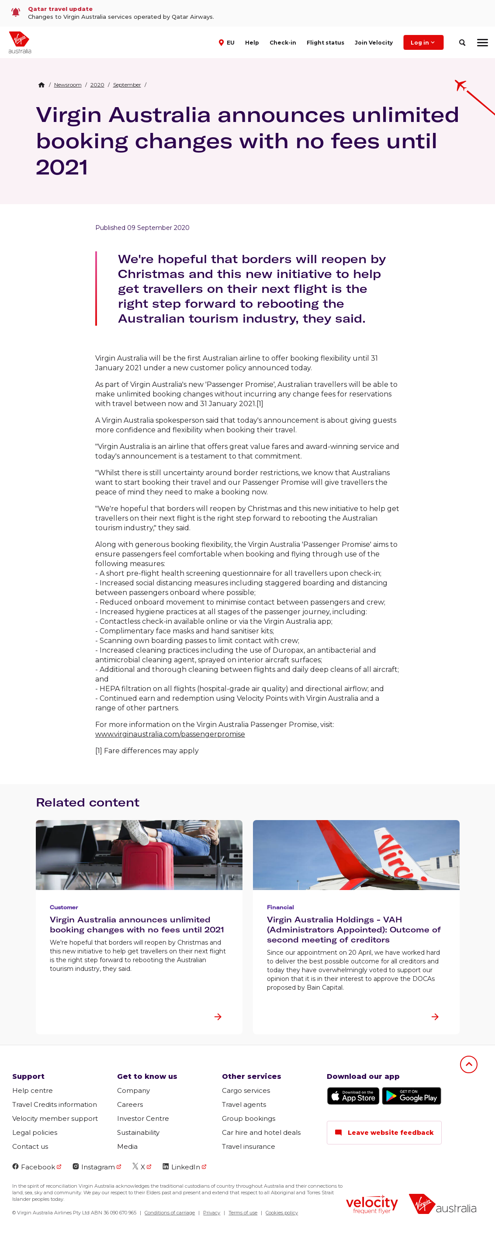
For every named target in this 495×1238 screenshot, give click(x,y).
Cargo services (246, 1090)
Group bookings (248, 1118)
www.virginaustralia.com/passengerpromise (170, 734)
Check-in (283, 42)
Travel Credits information (54, 1104)
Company (133, 1090)
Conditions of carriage (170, 1213)
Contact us (30, 1146)
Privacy (211, 1213)
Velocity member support (55, 1118)
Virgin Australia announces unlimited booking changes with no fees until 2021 (248, 140)
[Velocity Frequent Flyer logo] (372, 1205)
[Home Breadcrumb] (41, 84)
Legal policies (34, 1132)
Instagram (94, 1167)
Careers (130, 1104)
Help (252, 42)
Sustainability (138, 1132)
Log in (423, 42)
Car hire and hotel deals (261, 1132)
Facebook (33, 1167)
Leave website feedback (384, 1133)
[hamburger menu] (482, 42)
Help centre (32, 1090)
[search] (462, 43)
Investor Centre (143, 1118)
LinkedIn (181, 1167)
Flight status (325, 42)
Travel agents (244, 1104)
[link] (247, 13)
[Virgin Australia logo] (442, 1205)
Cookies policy (282, 1213)
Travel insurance (248, 1146)
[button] (227, 42)
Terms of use (242, 1213)
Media (127, 1146)
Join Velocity (374, 42)
